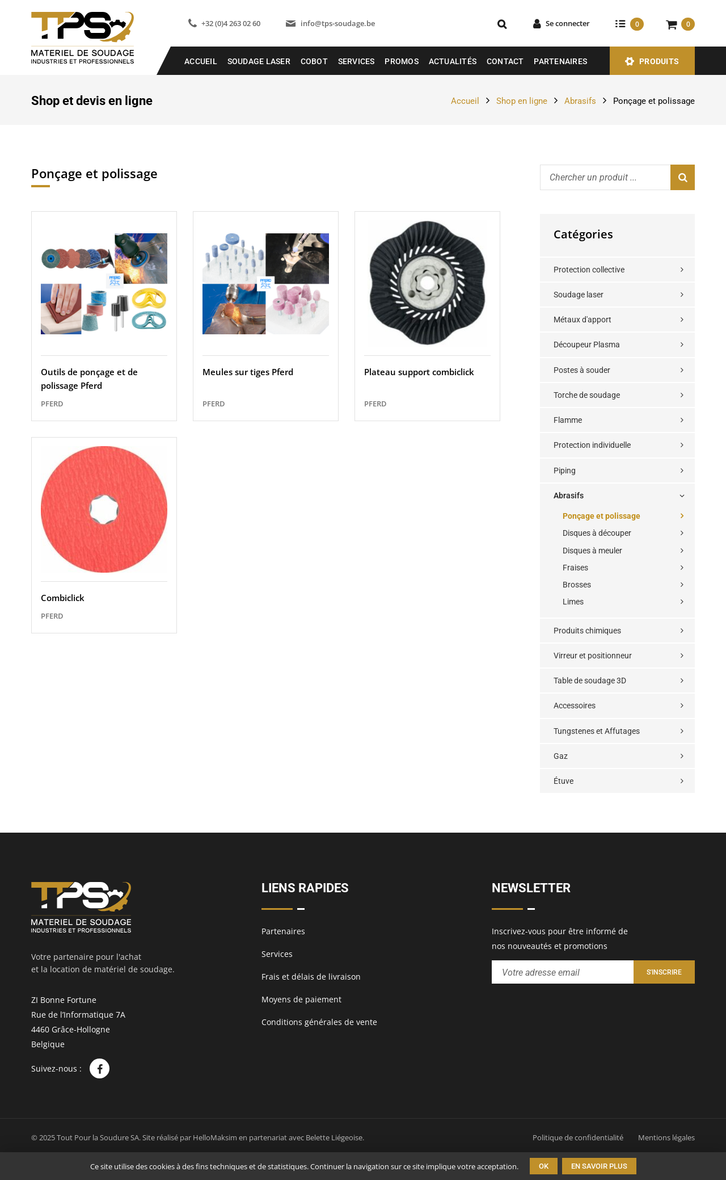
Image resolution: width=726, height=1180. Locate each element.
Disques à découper (597, 532)
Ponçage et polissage (601, 515)
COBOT (314, 61)
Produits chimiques (587, 630)
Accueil (200, 61)
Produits (659, 61)
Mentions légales (666, 1137)
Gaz (561, 756)
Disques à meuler (592, 550)
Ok (543, 1166)
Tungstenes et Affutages (597, 731)
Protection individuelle (592, 445)
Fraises (575, 567)
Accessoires (575, 705)
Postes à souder (582, 370)
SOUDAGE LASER (258, 61)
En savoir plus (599, 1166)
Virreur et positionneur (593, 655)
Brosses (577, 584)
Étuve (563, 781)
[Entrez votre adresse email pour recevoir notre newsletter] (563, 972)
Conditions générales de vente (319, 1022)
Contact (505, 61)
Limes (573, 601)
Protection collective (589, 269)
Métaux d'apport (582, 319)
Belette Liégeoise (334, 1137)
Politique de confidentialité (578, 1137)
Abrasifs (580, 101)
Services (356, 61)
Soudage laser (578, 294)
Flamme (568, 420)
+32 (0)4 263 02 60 (230, 23)
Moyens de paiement (301, 999)
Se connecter (568, 23)
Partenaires (560, 61)
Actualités (453, 61)
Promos (402, 61)
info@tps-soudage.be (338, 23)
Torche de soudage (587, 395)
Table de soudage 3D (590, 680)
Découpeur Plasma (587, 344)
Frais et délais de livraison (311, 976)
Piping (565, 470)
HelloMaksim (215, 1137)
